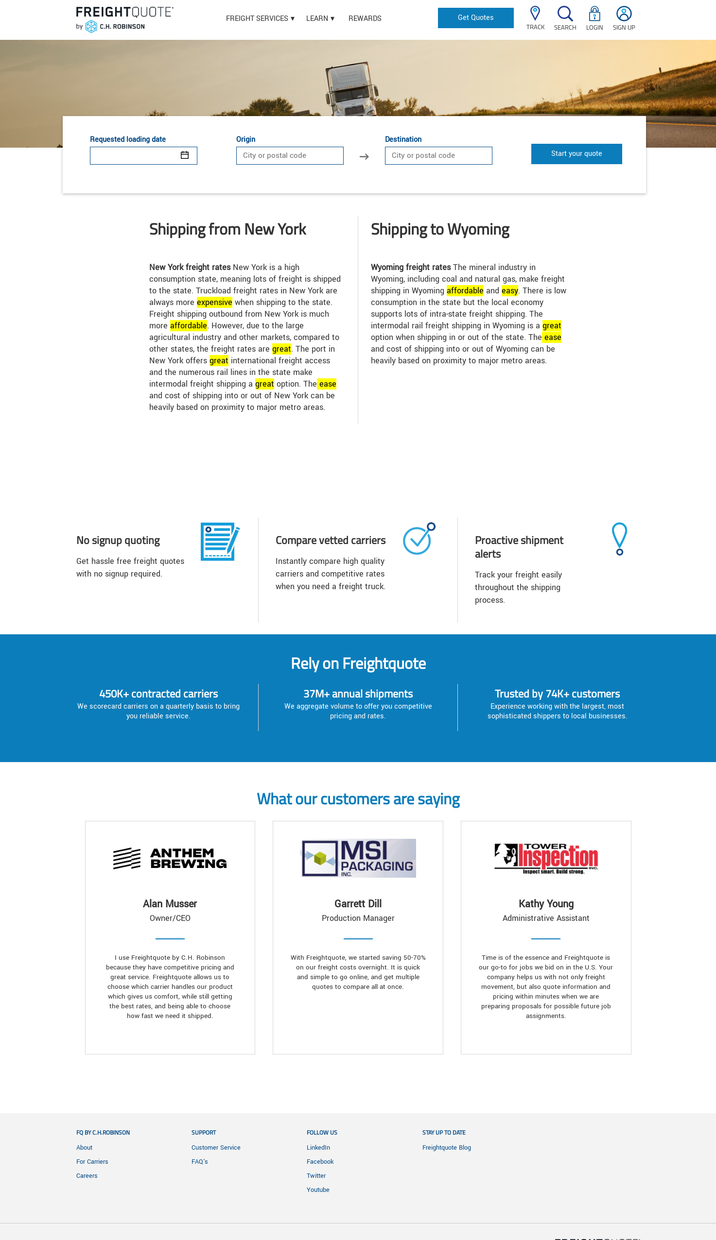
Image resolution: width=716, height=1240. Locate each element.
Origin (245, 140)
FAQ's (200, 1161)
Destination (403, 140)
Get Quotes (476, 18)
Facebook (320, 1161)
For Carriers (92, 1161)
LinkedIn (318, 1147)
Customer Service (216, 1147)
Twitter (316, 1176)
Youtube (318, 1190)
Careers (87, 1176)
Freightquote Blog (446, 1147)
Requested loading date (128, 140)
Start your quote (576, 154)
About (84, 1147)
